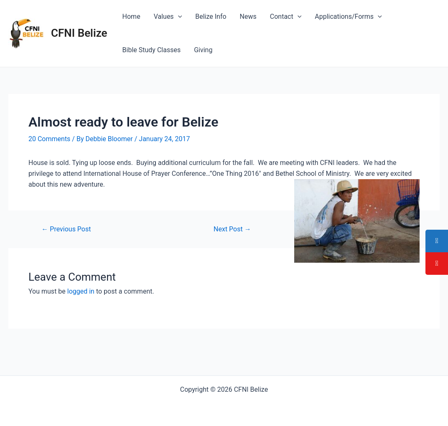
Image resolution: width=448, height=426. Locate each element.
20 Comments (49, 139)
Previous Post (66, 229)
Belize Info (210, 16)
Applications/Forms (348, 16)
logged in (80, 291)
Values (168, 16)
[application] (178, 16)
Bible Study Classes (151, 50)
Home (131, 16)
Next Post (232, 229)
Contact (286, 16)
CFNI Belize (79, 33)
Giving (203, 50)
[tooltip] (436, 241)
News (248, 16)
